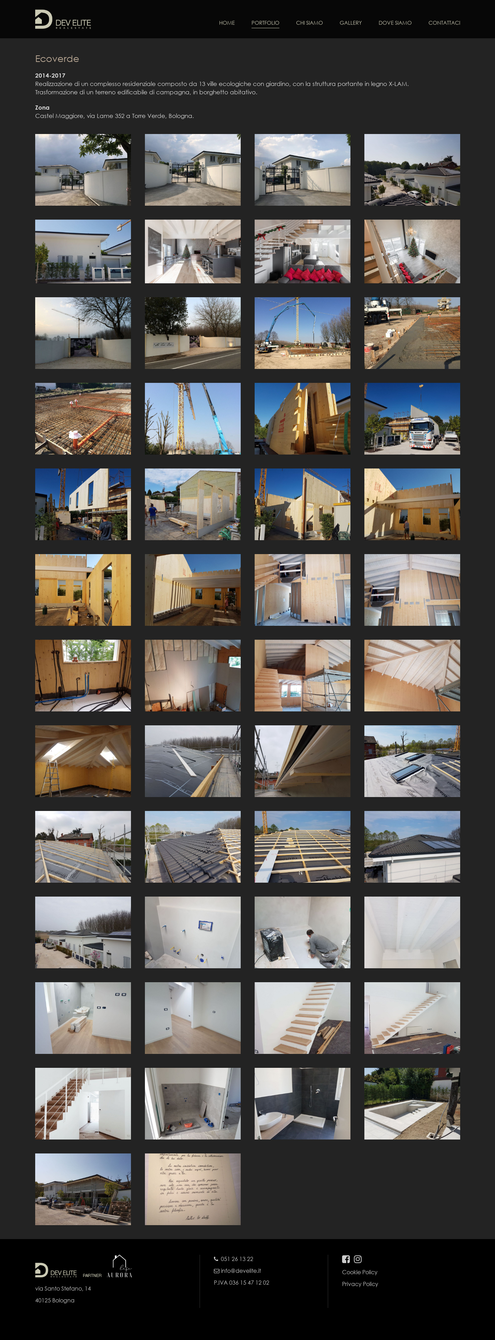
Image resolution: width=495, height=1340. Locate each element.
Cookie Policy (360, 1272)
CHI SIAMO (309, 22)
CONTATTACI (444, 22)
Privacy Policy (360, 1283)
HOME (227, 22)
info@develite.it (237, 1270)
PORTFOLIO (265, 22)
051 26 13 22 (237, 1258)
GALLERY (351, 22)
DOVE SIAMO (395, 22)
